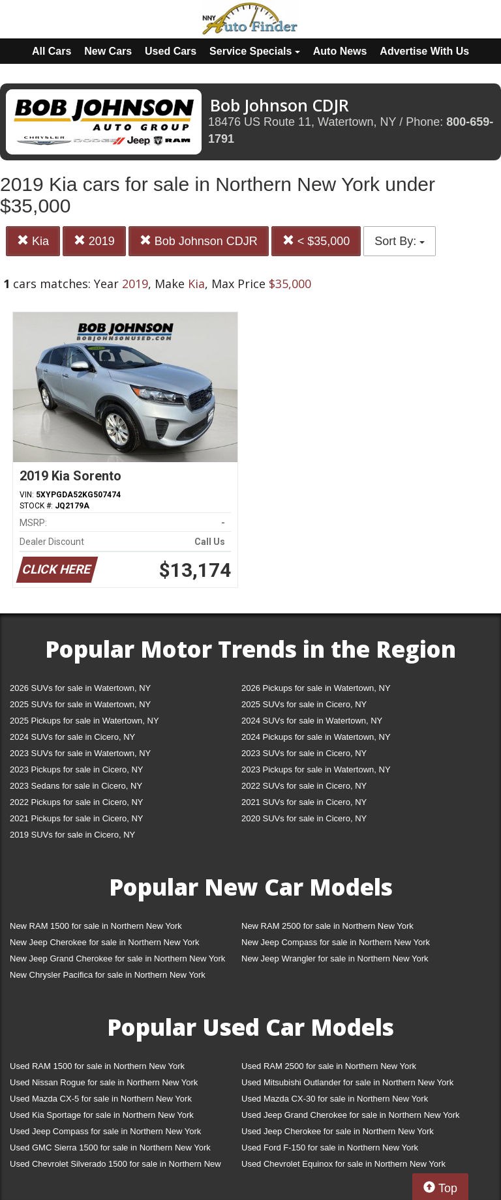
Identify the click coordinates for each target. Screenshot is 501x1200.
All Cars (51, 51)
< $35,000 (316, 241)
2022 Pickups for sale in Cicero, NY (76, 802)
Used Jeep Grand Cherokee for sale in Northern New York (350, 1115)
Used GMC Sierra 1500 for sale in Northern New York (110, 1147)
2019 (94, 241)
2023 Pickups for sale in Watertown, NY (316, 769)
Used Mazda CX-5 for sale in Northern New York (101, 1099)
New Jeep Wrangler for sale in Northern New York (335, 958)
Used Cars (170, 51)
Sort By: (399, 241)
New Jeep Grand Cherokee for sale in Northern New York (117, 958)
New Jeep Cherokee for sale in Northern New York (104, 942)
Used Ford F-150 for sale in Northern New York (329, 1147)
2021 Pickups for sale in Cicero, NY (76, 818)
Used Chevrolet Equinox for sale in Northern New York (343, 1164)
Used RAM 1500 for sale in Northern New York (97, 1066)
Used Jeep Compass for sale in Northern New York (105, 1131)
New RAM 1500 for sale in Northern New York (96, 926)
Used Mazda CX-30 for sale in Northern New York (334, 1099)
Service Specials (254, 51)
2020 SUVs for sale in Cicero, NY (304, 818)
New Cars (108, 51)
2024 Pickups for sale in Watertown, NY (316, 737)
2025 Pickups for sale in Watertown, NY (84, 720)
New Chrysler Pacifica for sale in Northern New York (107, 975)
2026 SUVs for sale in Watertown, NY (80, 688)
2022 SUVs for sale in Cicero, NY (304, 786)
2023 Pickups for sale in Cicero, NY (76, 769)
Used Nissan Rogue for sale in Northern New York (104, 1082)
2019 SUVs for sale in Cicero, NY (72, 835)
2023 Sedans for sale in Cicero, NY (76, 786)
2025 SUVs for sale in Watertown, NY (80, 704)
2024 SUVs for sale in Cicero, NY (72, 737)
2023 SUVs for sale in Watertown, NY (80, 753)
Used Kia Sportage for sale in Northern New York (102, 1115)
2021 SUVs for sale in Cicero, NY (304, 802)
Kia (33, 241)
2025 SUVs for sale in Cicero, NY (304, 704)
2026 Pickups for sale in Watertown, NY (316, 688)
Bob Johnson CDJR (199, 241)
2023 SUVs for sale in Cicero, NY (304, 753)
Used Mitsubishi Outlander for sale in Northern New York (347, 1082)
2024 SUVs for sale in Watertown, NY (311, 720)
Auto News (340, 51)
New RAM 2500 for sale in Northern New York (327, 926)
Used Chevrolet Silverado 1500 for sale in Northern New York (115, 1166)
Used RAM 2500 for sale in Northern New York (328, 1066)
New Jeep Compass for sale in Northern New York (335, 942)
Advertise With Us (424, 51)
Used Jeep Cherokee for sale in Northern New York (337, 1131)
